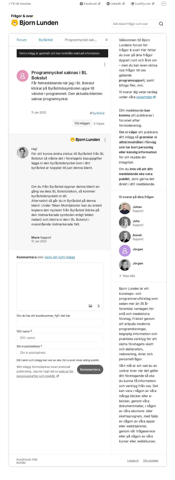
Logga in (133, 460)
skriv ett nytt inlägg (60, 257)
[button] (90, 306)
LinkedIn (114, 3)
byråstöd (98, 113)
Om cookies (150, 460)
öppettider (144, 97)
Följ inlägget (82, 123)
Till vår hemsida (20, 3)
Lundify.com (141, 3)
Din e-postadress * (29, 346)
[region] (60, 95)
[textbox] (60, 282)
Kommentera (90, 369)
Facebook (89, 3)
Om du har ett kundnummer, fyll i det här (43, 316)
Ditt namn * (24, 331)
